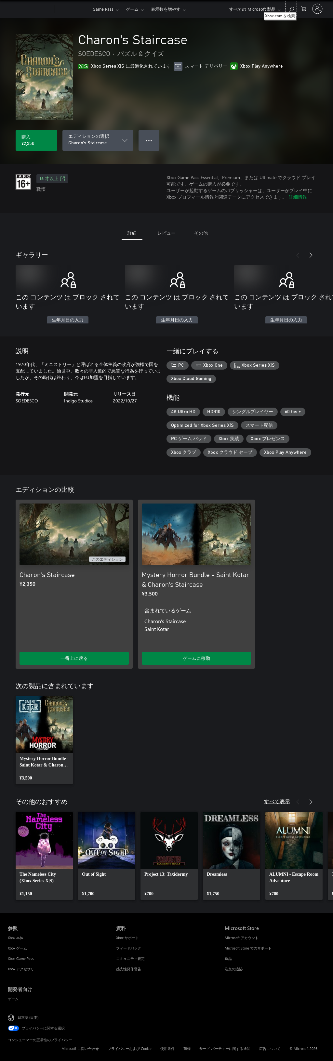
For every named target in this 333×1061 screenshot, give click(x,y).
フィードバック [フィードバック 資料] (128, 948)
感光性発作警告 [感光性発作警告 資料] (128, 969)
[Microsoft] (30, 9)
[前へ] (297, 255)
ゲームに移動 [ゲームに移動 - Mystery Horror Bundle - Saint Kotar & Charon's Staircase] (196, 658)
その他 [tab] (201, 233)
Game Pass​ (103, 9)
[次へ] (310, 255)
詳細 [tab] (132, 233)
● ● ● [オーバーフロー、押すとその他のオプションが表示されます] (149, 140)
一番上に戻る (74, 658)
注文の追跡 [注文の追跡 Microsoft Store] (234, 969)
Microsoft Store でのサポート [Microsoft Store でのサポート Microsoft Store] (248, 948)
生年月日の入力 (68, 320)
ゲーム (132, 9)
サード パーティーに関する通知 (224, 1048)
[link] (44, 740)
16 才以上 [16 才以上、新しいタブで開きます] (52, 178)
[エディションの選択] (97, 140)
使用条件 (167, 1048)
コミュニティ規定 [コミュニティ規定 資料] (130, 958)
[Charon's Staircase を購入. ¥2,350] (36, 140)
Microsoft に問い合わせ (80, 1048)
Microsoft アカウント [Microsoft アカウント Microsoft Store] (242, 938)
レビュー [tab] (166, 233)
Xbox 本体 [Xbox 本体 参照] (15, 938)
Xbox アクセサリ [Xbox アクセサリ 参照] (21, 969)
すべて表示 (277, 801)
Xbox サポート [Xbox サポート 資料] (127, 938)
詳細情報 (298, 197)
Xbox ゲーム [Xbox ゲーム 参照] (17, 948)
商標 (187, 1048)
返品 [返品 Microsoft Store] (228, 958)
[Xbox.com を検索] (291, 8)
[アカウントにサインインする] (317, 9)
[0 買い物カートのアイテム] (303, 8)
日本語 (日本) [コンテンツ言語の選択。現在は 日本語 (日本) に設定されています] (28, 1017)
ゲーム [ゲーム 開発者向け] (13, 999)
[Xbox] (73, 9)
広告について (270, 1048)
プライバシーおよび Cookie (130, 1048)
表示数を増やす (165, 9)
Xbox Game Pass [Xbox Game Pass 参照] (21, 958)
